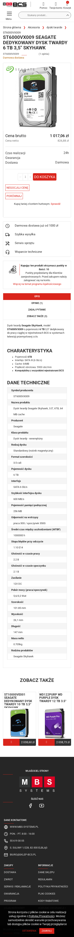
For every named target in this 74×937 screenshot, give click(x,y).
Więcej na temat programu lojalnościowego (37, 284)
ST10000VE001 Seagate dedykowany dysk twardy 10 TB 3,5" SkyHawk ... (18, 701)
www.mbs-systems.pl (24, 826)
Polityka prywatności (53, 886)
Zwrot (8, 879)
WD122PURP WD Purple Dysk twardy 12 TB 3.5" (52, 698)
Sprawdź (55, 203)
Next (67, 705)
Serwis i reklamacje (17, 886)
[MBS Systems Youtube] (41, 805)
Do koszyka (44, 177)
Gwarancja (11, 893)
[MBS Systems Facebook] (30, 805)
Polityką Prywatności (41, 916)
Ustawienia (29, 930)
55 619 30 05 (17, 840)
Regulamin (45, 879)
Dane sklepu (46, 872)
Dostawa (10, 872)
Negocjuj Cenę (17, 187)
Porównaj (14, 196)
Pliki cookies (46, 893)
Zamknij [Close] (47, 930)
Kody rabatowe (48, 900)
